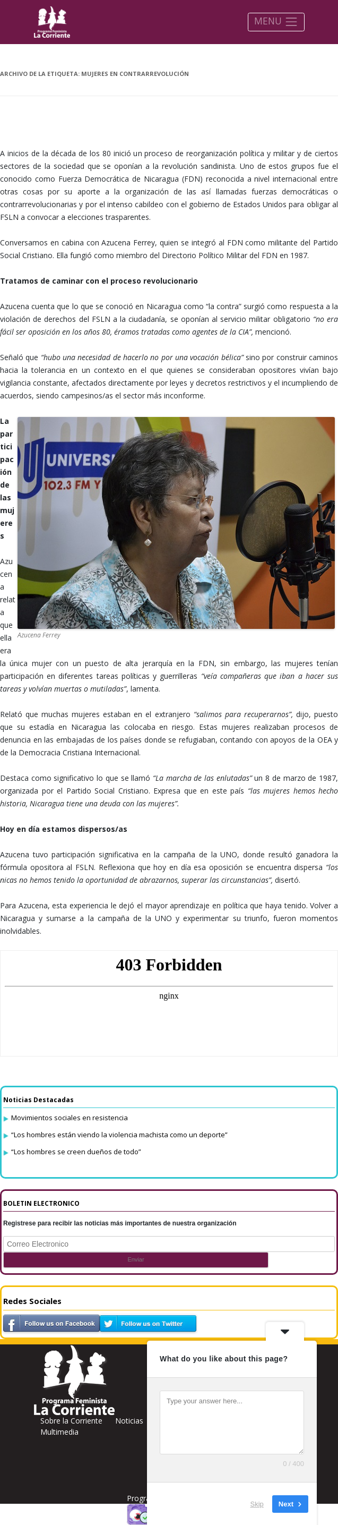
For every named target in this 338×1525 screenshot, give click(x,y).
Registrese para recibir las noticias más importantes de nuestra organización (120, 1223)
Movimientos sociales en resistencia (69, 1117)
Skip (257, 1503)
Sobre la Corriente (71, 1421)
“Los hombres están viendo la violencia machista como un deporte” (119, 1134)
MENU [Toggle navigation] (276, 21)
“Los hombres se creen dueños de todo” (76, 1151)
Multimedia (59, 1432)
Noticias (129, 1421)
